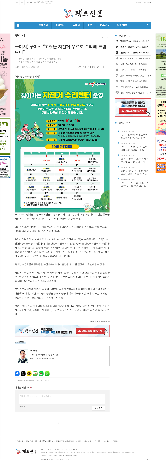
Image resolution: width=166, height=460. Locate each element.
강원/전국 (104, 25)
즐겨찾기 (22, 2)
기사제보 (106, 441)
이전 (58, 423)
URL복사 (79, 67)
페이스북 (17, 373)
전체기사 (43, 25)
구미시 (76, 25)
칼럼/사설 (122, 25)
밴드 (47, 373)
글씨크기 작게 (108, 67)
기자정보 (19, 342)
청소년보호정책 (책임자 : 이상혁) (68, 441)
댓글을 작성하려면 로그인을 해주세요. (35, 396)
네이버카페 (41, 373)
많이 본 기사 (124, 36)
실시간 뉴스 (124, 123)
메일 (89, 67)
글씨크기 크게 (103, 67)
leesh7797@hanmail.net (42, 358)
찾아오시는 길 (31, 441)
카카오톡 (29, 373)
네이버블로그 (35, 373)
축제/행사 (60, 25)
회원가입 (139, 2)
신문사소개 (19, 441)
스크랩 (98, 67)
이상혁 (17, 67)
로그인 (146, 2)
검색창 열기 (148, 25)
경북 (89, 25)
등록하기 (99, 408)
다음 (66, 423)
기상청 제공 (48, 3)
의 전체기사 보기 (98, 321)
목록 (84, 67)
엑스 (23, 373)
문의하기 (115, 441)
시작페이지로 (17, 2)
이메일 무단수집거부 (92, 441)
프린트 (93, 67)
